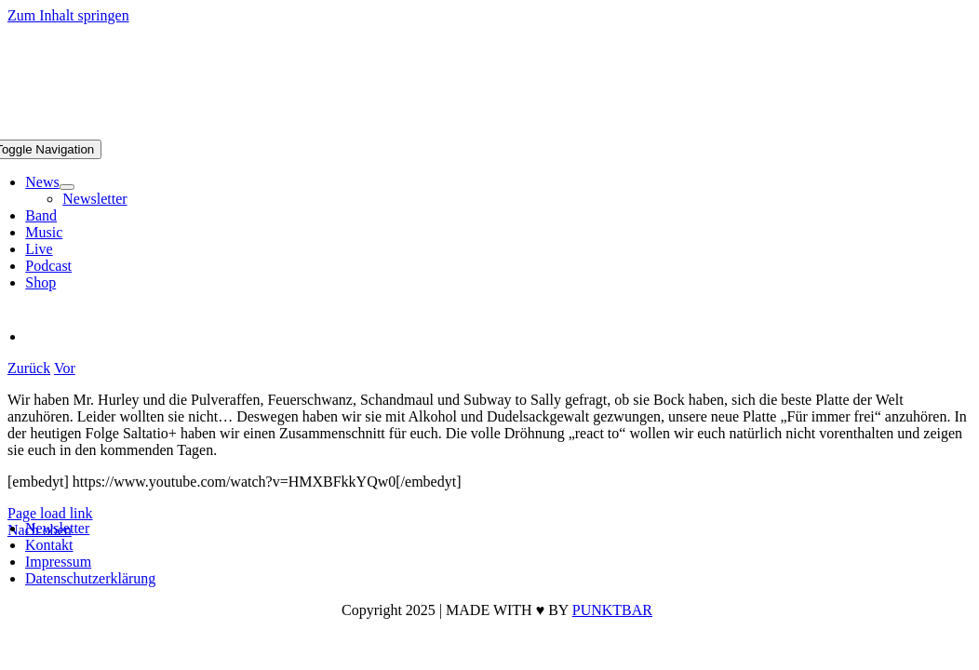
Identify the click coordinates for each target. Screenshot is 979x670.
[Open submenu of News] (67, 187)
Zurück (28, 368)
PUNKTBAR (612, 610)
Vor (64, 368)
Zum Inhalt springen (68, 15)
